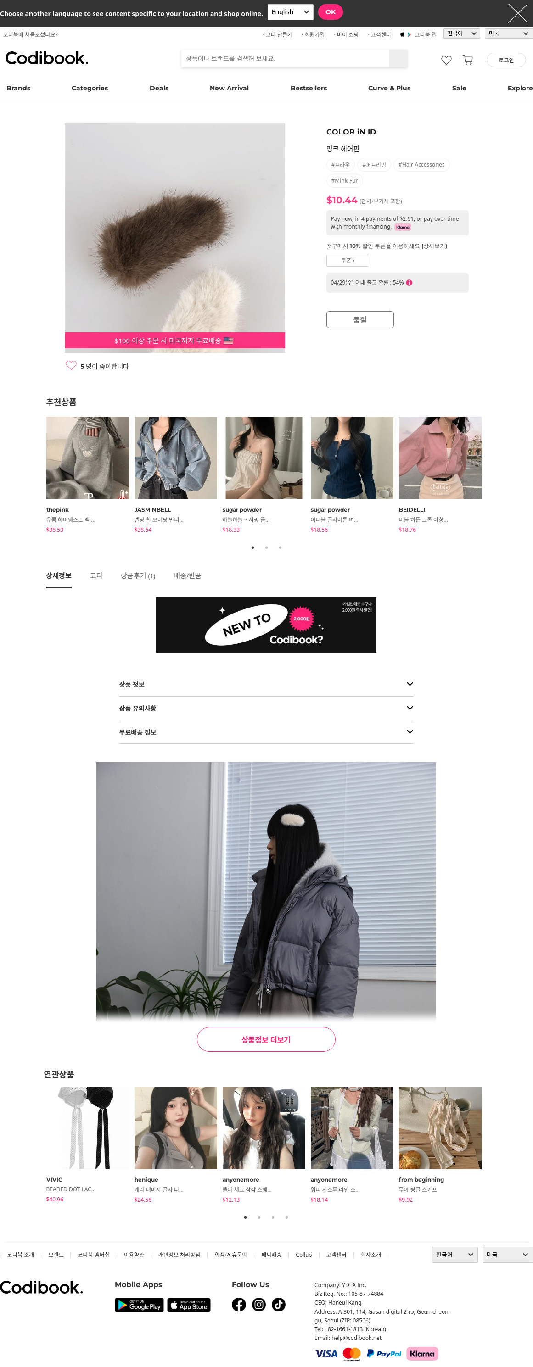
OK (330, 12)
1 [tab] (253, 547)
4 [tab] (287, 1217)
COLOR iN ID (351, 132)
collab (304, 1255)
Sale (459, 88)
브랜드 (55, 1255)
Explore (520, 88)
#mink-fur (344, 180)
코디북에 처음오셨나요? (30, 35)
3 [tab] (280, 547)
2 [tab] (266, 547)
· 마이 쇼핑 (346, 35)
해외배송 (271, 1255)
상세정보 (59, 575)
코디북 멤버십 (93, 1255)
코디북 (47, 57)
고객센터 (336, 1255)
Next (494, 476)
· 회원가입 (313, 35)
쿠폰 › (347, 260)
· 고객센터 (379, 35)
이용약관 (134, 1255)
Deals (159, 88)
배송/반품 (188, 575)
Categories (90, 88)
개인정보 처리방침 (179, 1255)
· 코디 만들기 (277, 35)
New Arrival (229, 88)
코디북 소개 (20, 1255)
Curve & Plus (389, 88)
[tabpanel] (90, 476)
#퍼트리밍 (374, 165)
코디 (96, 575)
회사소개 (371, 1255)
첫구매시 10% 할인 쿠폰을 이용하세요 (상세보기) (386, 245)
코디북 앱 (426, 35)
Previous (39, 476)
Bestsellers (309, 88)
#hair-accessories (421, 164)
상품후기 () (138, 575)
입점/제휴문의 (230, 1255)
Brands (18, 88)
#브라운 (340, 165)
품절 (360, 320)
